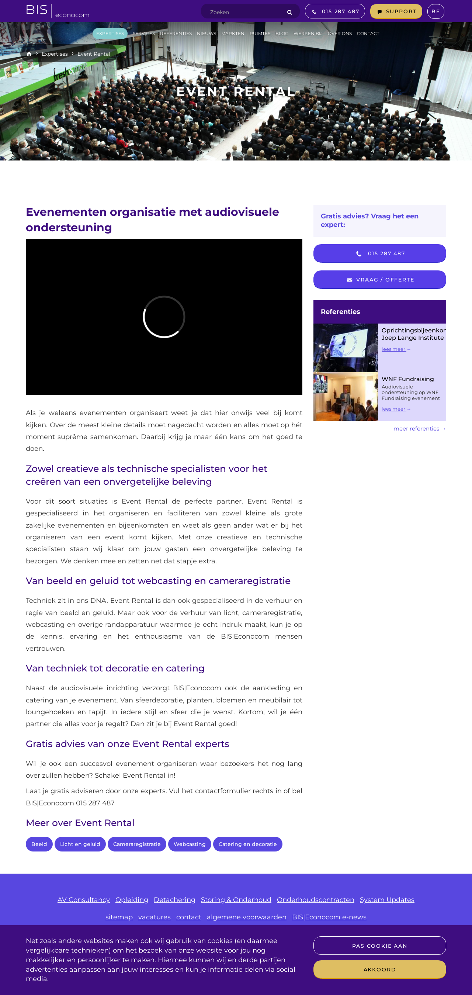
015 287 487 (379, 253)
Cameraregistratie (137, 844)
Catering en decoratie (248, 844)
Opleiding (131, 900)
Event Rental (93, 54)
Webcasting (190, 844)
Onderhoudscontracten (315, 900)
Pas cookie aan (379, 946)
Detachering (174, 900)
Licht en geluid (80, 844)
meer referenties (419, 428)
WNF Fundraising (408, 379)
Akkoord (380, 969)
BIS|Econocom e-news (329, 917)
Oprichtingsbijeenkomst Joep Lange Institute (418, 334)
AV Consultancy (84, 900)
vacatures (154, 917)
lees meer (396, 349)
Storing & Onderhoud (236, 900)
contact (188, 917)
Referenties (340, 312)
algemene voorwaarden (247, 917)
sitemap (119, 917)
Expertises (55, 54)
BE (435, 11)
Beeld (39, 844)
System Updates (387, 900)
